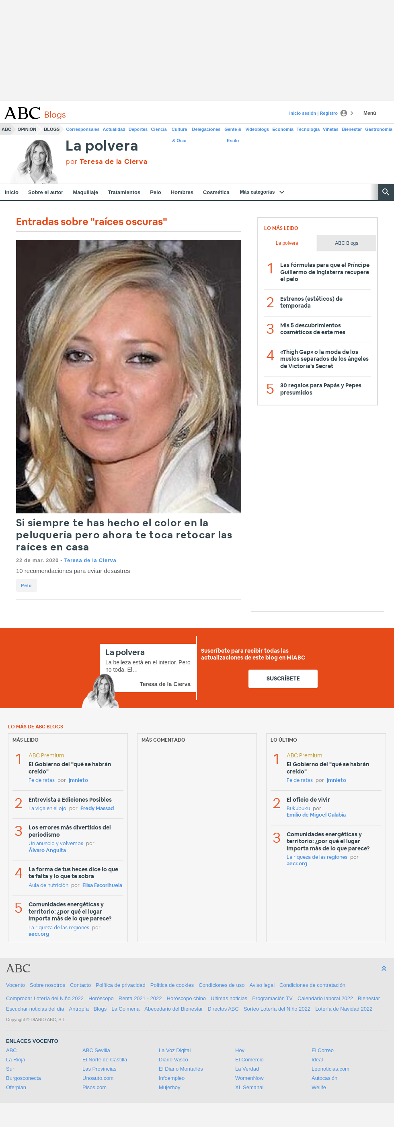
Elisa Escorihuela (102, 885)
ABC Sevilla (96, 1050)
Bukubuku (298, 808)
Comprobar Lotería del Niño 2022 (45, 998)
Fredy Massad (97, 808)
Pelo (155, 192)
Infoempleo (172, 1078)
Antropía (79, 1009)
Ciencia (159, 129)
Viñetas (331, 129)
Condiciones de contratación (312, 985)
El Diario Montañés (181, 1068)
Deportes (138, 129)
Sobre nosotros (47, 985)
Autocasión (324, 1078)
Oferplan (16, 1087)
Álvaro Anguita (47, 850)
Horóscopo (101, 998)
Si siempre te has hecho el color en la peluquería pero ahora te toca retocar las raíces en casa (124, 535)
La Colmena (125, 1009)
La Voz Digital (175, 1050)
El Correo (323, 1050)
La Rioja (15, 1059)
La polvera (102, 146)
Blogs (52, 129)
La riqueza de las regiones (59, 928)
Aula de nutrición (48, 885)
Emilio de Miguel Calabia (316, 815)
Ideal (317, 1059)
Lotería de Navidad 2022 (343, 1009)
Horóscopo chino (186, 998)
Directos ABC (223, 1009)
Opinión (27, 129)
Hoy (239, 1050)
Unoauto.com (97, 1078)
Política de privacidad (121, 985)
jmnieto (78, 780)
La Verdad (247, 1068)
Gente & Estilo (232, 131)
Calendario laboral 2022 (325, 998)
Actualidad (114, 129)
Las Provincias (99, 1068)
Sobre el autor (45, 192)
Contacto (80, 985)
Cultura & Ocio (179, 131)
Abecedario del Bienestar (173, 1009)
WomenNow (249, 1078)
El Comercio (249, 1059)
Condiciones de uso (221, 985)
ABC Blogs (346, 243)
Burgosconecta (23, 1078)
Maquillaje (85, 192)
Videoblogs (257, 129)
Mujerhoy (169, 1087)
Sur (10, 1068)
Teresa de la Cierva (90, 560)
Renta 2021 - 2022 (140, 998)
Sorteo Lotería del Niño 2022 (277, 1009)
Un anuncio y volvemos (56, 843)
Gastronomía (378, 129)
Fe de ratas (42, 780)
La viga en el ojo (47, 808)
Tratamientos (124, 192)
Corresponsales (82, 129)
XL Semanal (249, 1087)
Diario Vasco (173, 1059)
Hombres (182, 192)
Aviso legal (262, 985)
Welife (319, 1087)
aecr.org (39, 934)
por (107, 161)
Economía (282, 129)
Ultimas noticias (229, 998)
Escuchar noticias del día (35, 1009)
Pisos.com (94, 1087)
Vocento (15, 985)
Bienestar (352, 129)
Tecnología (308, 129)
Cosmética (216, 192)
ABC (6, 129)
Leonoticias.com (330, 1068)
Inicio (11, 192)
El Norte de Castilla (104, 1059)
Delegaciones (206, 129)
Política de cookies (172, 985)
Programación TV (272, 998)
